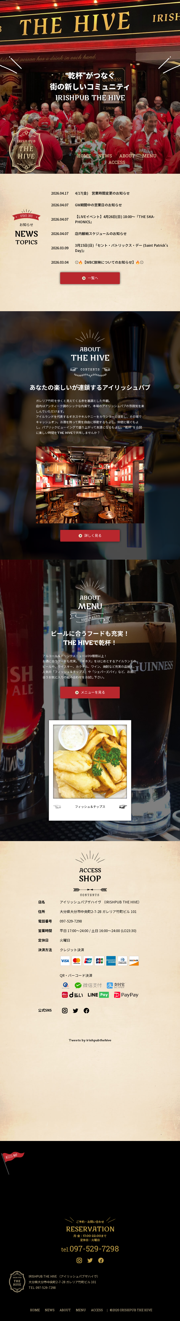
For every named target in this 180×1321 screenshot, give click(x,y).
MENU (149, 156)
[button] (122, 807)
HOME (84, 156)
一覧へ (93, 278)
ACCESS (116, 162)
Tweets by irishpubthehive (90, 1040)
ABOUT (127, 156)
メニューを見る (93, 692)
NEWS (105, 156)
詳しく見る (93, 535)
